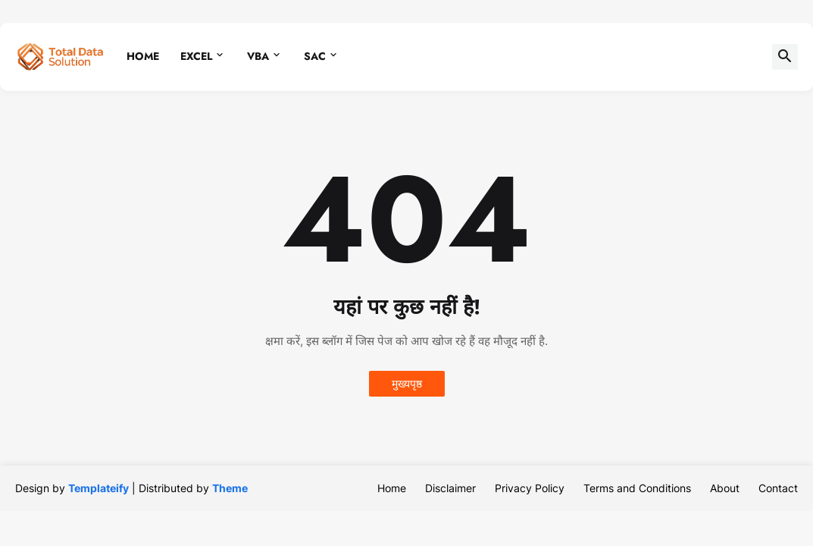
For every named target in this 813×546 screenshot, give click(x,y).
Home (143, 56)
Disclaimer (450, 488)
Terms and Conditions (637, 488)
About (725, 488)
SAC (315, 56)
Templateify (98, 488)
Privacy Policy (529, 488)
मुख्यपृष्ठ (407, 383)
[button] (785, 57)
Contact (778, 488)
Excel (196, 56)
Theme (230, 488)
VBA (258, 56)
